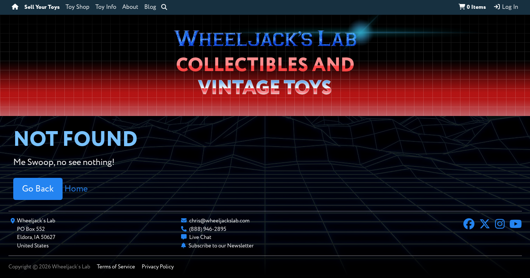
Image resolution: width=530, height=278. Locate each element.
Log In (505, 7)
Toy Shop (77, 7)
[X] (484, 225)
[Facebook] (468, 225)
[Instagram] (500, 225)
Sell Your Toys (42, 7)
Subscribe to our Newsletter (221, 246)
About (130, 7)
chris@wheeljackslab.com (219, 221)
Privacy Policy (158, 267)
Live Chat (200, 237)
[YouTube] (515, 225)
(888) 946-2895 (207, 229)
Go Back (38, 188)
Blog (150, 7)
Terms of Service (116, 267)
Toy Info (105, 7)
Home (76, 188)
